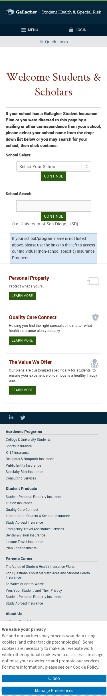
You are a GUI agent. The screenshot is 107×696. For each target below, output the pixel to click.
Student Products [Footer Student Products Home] (21, 489)
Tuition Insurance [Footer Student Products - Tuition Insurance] (19, 503)
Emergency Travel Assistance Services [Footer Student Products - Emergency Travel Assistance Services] (35, 529)
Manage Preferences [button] (54, 690)
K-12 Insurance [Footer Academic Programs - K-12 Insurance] (17, 453)
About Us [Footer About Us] (14, 614)
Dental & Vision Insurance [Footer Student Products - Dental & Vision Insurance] (25, 535)
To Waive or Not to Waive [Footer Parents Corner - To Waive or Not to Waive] (25, 584)
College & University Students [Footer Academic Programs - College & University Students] (28, 440)
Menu (33, 30)
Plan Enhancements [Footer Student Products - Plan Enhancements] (21, 548)
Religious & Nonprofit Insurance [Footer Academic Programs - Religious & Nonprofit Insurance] (30, 459)
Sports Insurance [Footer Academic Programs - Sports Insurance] (19, 446)
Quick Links (56, 42)
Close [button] (54, 678)
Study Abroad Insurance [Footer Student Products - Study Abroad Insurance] (24, 522)
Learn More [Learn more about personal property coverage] (22, 296)
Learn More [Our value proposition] (22, 390)
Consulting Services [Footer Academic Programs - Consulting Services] (21, 478)
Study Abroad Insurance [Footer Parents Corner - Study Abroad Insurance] (24, 603)
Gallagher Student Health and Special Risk (53, 12)
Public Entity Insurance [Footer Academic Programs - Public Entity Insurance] (23, 466)
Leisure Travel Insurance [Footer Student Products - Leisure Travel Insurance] (24, 542)
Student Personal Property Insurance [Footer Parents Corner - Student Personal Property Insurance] (34, 597)
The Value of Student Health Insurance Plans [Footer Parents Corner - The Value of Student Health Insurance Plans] (40, 567)
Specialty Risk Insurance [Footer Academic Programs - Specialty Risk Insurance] (24, 472)
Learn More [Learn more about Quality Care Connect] (22, 340)
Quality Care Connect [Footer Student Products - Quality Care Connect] (22, 510)
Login (81, 30)
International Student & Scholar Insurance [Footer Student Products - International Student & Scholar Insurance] (38, 516)
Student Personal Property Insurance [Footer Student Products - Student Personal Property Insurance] (34, 497)
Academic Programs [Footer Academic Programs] (24, 432)
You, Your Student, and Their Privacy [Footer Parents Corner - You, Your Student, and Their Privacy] (34, 591)
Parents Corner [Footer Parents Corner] (19, 559)
